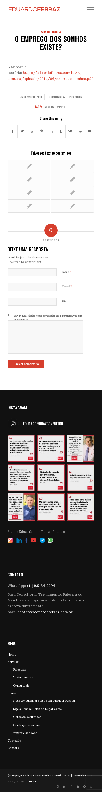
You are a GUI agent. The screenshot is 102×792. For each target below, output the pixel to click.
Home (12, 655)
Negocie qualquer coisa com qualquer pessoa (44, 701)
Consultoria (21, 686)
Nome (66, 272)
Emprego (61, 106)
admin (78, 97)
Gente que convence (27, 725)
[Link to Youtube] (77, 786)
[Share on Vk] (70, 131)
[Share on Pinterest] (41, 131)
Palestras (19, 669)
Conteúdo (14, 740)
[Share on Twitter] (22, 131)
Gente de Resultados (27, 717)
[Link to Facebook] (71, 786)
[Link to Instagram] (57, 786)
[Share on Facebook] (12, 131)
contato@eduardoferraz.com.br (45, 612)
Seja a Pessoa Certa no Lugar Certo (37, 709)
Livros (12, 693)
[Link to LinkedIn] (64, 786)
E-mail (67, 286)
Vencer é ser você (25, 733)
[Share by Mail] (89, 131)
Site (64, 301)
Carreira (48, 106)
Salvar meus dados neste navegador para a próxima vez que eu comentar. (48, 317)
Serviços (14, 662)
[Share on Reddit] (80, 131)
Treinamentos (23, 677)
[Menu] (88, 9)
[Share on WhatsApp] (32, 131)
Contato (13, 748)
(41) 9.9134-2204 (41, 585)
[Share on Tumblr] (60, 131)
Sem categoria (51, 32)
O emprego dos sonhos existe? (51, 43)
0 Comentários (56, 97)
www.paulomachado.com (22, 781)
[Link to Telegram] (84, 786)
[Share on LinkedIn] (51, 131)
